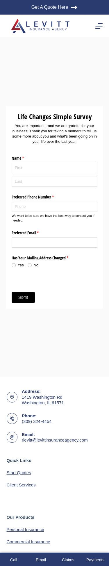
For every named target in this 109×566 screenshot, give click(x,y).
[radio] (20, 265)
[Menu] (99, 26)
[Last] (54, 182)
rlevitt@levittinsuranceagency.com (55, 439)
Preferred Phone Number (39, 197)
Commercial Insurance (28, 541)
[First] (54, 168)
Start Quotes (19, 472)
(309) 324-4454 (37, 421)
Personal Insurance (25, 529)
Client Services (21, 484)
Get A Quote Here (54, 7)
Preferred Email (32, 233)
